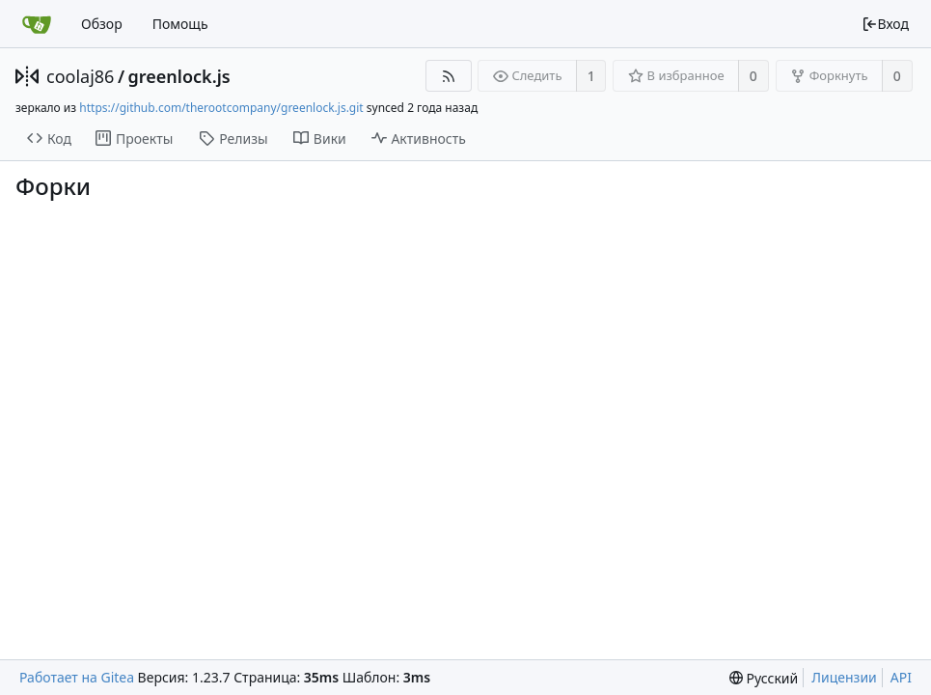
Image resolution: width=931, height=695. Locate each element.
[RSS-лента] (448, 76)
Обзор (102, 23)
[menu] (763, 678)
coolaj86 (80, 76)
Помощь (180, 23)
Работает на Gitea (76, 677)
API (901, 677)
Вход (885, 23)
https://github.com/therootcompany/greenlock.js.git (221, 107)
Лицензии (844, 677)
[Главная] (37, 24)
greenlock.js (179, 76)
